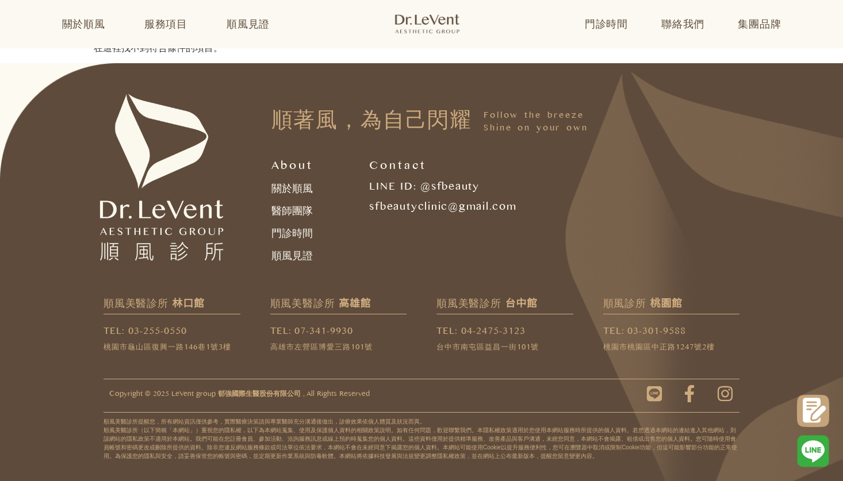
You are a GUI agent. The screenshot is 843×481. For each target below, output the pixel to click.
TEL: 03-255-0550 (145, 332)
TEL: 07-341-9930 (312, 332)
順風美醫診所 (154, 303)
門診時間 (606, 24)
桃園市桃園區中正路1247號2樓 (659, 349)
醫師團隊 (292, 211)
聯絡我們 (682, 24)
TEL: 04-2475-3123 (481, 332)
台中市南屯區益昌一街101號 (487, 349)
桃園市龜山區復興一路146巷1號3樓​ (167, 349)
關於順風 (86, 24)
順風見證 (248, 24)
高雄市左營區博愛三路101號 (321, 349)
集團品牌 (759, 24)
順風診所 (643, 303)
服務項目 (168, 24)
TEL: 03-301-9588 (645, 332)
